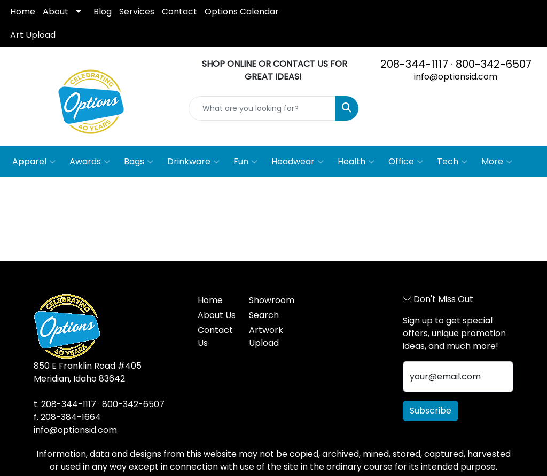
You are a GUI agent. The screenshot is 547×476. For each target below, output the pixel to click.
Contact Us (215, 336)
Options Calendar (242, 11)
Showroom (268, 300)
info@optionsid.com (455, 76)
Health (356, 161)
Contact (179, 11)
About (55, 11)
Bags (138, 161)
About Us (217, 315)
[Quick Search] (262, 108)
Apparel (34, 161)
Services (136, 11)
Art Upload (33, 35)
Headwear (297, 161)
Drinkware (193, 161)
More (496, 161)
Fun (245, 161)
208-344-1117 (414, 64)
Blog (102, 11)
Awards (89, 161)
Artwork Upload (266, 336)
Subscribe (430, 410)
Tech (452, 161)
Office (405, 161)
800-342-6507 (494, 64)
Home (22, 11)
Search (264, 315)
